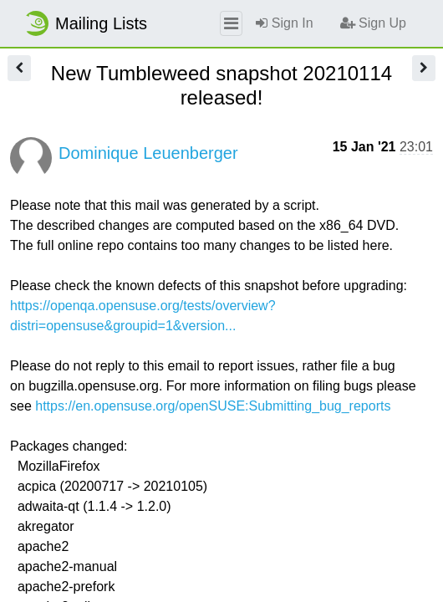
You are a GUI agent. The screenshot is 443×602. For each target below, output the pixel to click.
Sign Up (373, 23)
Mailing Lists (85, 23)
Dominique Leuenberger (148, 153)
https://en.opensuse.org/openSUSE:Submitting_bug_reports (212, 406)
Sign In (284, 23)
